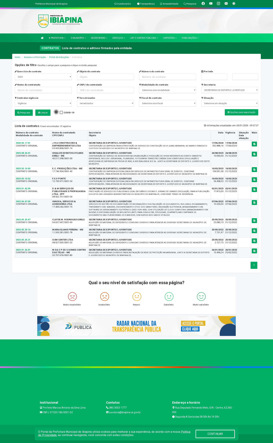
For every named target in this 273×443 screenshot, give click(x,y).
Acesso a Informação (35, 57)
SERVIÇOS (118, 38)
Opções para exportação (241, 112)
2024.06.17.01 (23, 143)
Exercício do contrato (28, 71)
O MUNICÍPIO (78, 38)
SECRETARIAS (99, 38)
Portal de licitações (59, 57)
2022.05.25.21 (23, 239)
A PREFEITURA (57, 38)
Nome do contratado (27, 84)
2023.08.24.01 (23, 153)
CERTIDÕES (170, 38)
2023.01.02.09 (23, 188)
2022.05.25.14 (23, 229)
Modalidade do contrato (153, 84)
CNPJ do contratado (89, 84)
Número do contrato (151, 71)
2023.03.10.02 (23, 178)
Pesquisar (23, 112)
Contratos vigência (26, 98)
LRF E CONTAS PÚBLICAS (144, 38)
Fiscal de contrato (150, 98)
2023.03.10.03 (23, 168)
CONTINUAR (215, 434)
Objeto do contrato (88, 71)
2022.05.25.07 (23, 219)
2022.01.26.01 (23, 249)
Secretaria (208, 84)
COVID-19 (69, 112)
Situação (207, 98)
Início (17, 57)
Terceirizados (86, 98)
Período (207, 71)
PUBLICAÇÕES (190, 38)
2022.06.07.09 (23, 201)
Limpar (43, 112)
